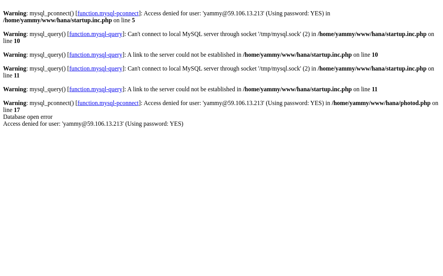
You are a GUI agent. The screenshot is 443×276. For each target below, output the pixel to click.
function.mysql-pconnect (108, 13)
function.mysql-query (95, 34)
